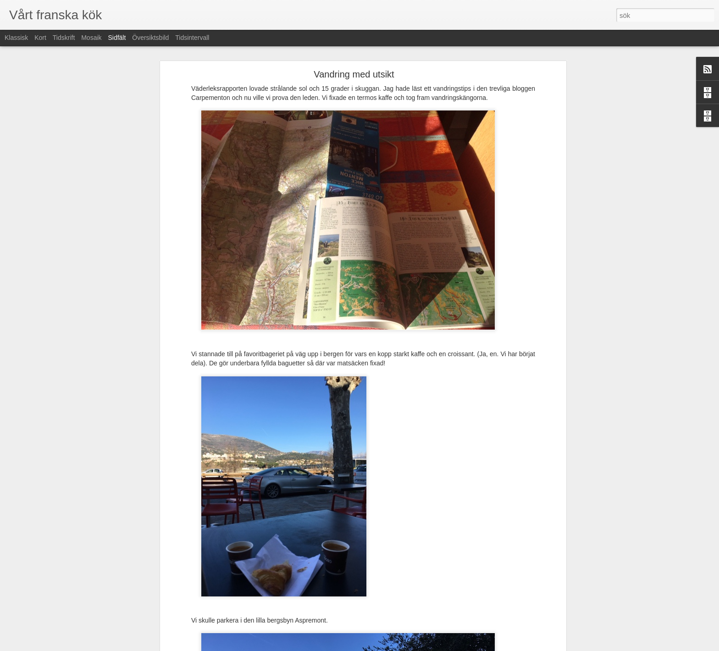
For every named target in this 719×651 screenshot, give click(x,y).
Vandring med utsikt (354, 74)
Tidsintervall (192, 37)
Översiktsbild (150, 37)
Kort (40, 37)
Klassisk (16, 37)
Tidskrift (64, 37)
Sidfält (117, 37)
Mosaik (91, 37)
